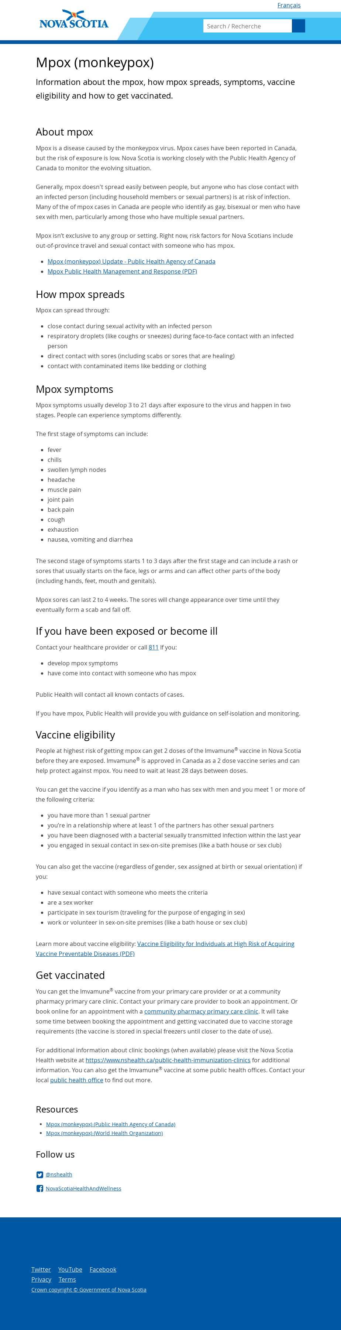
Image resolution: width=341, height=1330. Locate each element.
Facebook (103, 1269)
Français (289, 5)
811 (154, 647)
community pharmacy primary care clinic (201, 1011)
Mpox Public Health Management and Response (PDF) (122, 271)
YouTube (70, 1269)
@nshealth (59, 1174)
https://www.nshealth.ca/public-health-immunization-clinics (168, 1060)
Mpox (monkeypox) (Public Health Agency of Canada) (110, 1124)
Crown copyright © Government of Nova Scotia (89, 1289)
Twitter (41, 1269)
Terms (67, 1279)
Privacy (41, 1279)
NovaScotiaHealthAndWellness (83, 1188)
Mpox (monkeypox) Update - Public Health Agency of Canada (132, 261)
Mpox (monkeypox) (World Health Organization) (104, 1133)
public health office (76, 1080)
